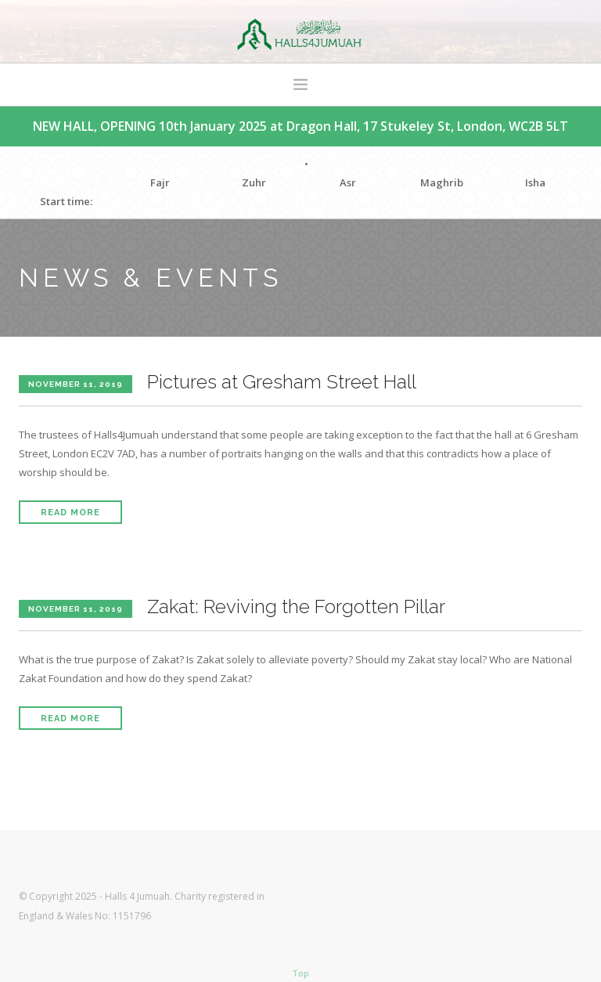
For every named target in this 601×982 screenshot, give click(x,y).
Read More (70, 512)
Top (300, 973)
